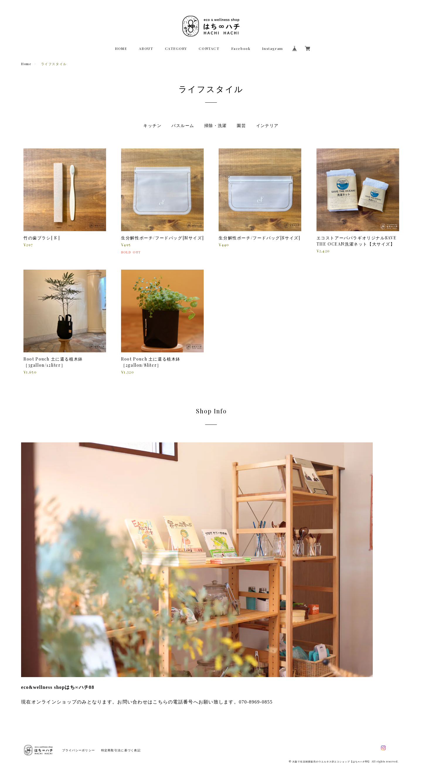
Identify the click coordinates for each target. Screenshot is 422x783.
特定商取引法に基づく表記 (121, 750)
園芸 (241, 125)
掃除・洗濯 (215, 125)
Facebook (241, 48)
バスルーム (182, 125)
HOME (121, 48)
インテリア (267, 125)
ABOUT (146, 48)
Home (26, 64)
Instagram (272, 48)
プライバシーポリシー (78, 750)
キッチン (152, 125)
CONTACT (209, 48)
